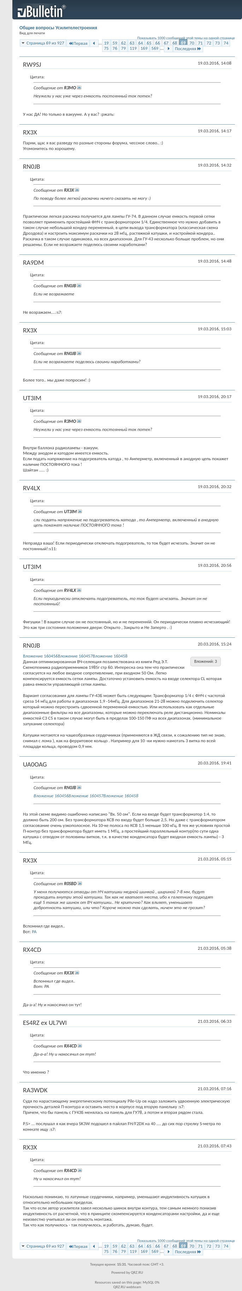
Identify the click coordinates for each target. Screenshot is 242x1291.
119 (133, 48)
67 (166, 43)
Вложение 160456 (40, 656)
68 (174, 43)
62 (123, 43)
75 (106, 48)
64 (140, 43)
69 (183, 43)
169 (144, 48)
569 (155, 48)
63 (132, 43)
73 (217, 43)
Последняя (188, 48)
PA (34, 931)
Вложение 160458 (110, 656)
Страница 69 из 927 (45, 43)
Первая (78, 43)
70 (191, 43)
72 (209, 43)
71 (200, 43)
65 (149, 43)
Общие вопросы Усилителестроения (58, 28)
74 (226, 43)
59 (115, 43)
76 (115, 48)
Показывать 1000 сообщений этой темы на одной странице (186, 38)
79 (123, 48)
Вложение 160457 (75, 656)
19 (106, 43)
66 (157, 43)
